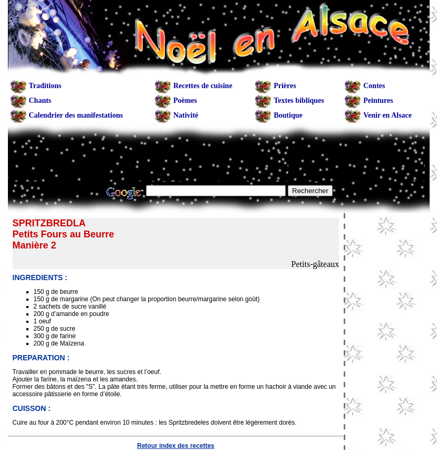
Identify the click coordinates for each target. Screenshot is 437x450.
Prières (285, 86)
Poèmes (185, 100)
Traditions (45, 86)
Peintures (378, 100)
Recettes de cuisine (202, 86)
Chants (40, 100)
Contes (374, 86)
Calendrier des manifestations (76, 115)
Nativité (185, 115)
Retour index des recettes (176, 445)
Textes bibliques (299, 100)
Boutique (288, 115)
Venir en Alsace (387, 115)
